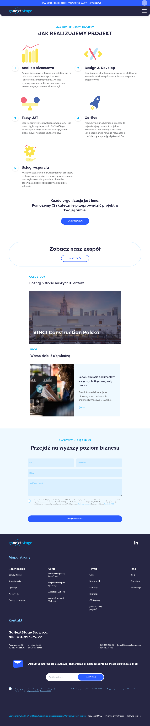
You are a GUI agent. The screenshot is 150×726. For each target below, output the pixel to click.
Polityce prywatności (84, 504)
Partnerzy (93, 588)
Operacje (13, 588)
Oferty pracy (94, 600)
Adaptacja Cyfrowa (56, 592)
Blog (133, 575)
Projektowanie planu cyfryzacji (57, 584)
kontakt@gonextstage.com (129, 645)
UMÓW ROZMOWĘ (75, 221)
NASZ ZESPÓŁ (75, 258)
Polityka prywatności (114, 716)
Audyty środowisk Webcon (56, 599)
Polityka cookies (134, 716)
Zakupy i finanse (15, 575)
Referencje (93, 594)
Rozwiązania (17, 569)
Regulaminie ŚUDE (45, 691)
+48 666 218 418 (105, 648)
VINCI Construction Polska (66, 332)
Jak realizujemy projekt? (95, 608)
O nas (91, 575)
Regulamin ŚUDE (109, 504)
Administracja (15, 581)
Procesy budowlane (17, 600)
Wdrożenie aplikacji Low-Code (57, 575)
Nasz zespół (94, 581)
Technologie (136, 588)
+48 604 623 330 (106, 645)
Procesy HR (13, 594)
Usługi (52, 569)
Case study (135, 581)
